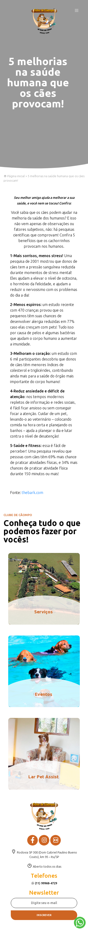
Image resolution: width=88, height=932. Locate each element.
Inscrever (44, 915)
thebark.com (32, 492)
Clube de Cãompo (44, 21)
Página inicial (14, 176)
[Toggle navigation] (76, 11)
